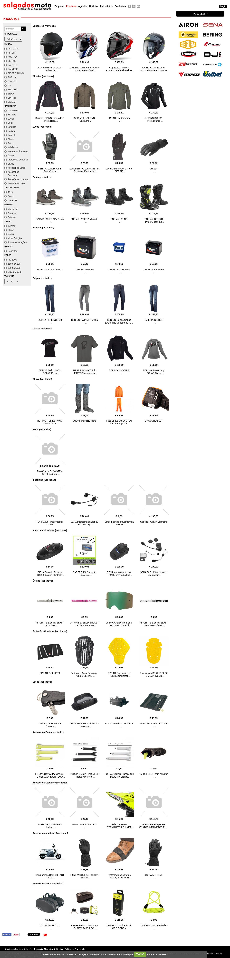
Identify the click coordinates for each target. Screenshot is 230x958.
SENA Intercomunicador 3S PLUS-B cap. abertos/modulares (84, 525)
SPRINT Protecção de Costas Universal (119, 674)
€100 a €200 (12, 263)
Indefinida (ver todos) (44, 480)
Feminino (10, 213)
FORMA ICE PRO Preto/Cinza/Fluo (154, 220)
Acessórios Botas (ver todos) (48, 732)
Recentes (10, 251)
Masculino (11, 209)
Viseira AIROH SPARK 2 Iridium (49, 825)
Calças (9, 131)
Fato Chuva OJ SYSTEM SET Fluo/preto (50, 472)
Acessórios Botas (14, 168)
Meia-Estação (13, 238)
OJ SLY (154, 168)
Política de (156, 954)
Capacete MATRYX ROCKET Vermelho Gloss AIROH (119, 70)
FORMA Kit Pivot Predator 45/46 (50, 523)
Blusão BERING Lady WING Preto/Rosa (49, 119)
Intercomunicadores (16, 151)
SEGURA (10, 89)
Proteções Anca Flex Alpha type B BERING (84, 674)
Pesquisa (200, 13)
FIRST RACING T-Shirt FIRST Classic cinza (84, 371)
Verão (9, 234)
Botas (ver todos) (41, 177)
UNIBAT (10, 102)
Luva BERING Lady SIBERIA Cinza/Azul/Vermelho (84, 170)
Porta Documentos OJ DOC (154, 723)
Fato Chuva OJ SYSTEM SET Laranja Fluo (119, 422)
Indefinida (11, 147)
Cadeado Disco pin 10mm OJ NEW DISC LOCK (84, 927)
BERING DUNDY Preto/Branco (154, 119)
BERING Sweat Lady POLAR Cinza (153, 371)
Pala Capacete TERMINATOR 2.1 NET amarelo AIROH (119, 827)
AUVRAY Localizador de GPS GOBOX (119, 927)
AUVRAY (10, 57)
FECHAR (139, 954)
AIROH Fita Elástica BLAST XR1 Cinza (50, 624)
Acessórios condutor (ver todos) (50, 833)
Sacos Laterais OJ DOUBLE (119, 723)
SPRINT (10, 97)
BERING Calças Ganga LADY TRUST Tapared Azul (119, 321)
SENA (9, 93)
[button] (45, 935)
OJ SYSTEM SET (154, 420)
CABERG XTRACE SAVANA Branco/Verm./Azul (84, 69)
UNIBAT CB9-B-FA (84, 269)
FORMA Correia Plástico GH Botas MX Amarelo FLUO (49, 775)
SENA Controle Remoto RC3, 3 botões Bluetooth (49, 573)
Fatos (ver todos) (41, 429)
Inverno (9, 226)
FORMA (10, 77)
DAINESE (11, 69)
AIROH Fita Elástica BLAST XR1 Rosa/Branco (84, 624)
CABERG (10, 65)
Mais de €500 (12, 272)
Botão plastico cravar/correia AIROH (119, 523)
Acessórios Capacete (11, 174)
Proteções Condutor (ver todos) (49, 631)
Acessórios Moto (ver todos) (47, 883)
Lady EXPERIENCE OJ (50, 320)
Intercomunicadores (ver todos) (49, 530)
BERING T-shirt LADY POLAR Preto (50, 371)
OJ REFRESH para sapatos (154, 774)
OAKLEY (10, 81)
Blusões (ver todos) (43, 76)
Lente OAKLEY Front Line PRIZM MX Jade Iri (119, 624)
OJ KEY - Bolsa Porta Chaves (50, 725)
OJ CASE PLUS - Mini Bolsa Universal (84, 725)
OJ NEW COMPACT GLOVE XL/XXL (84, 876)
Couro (9, 196)
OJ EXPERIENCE (154, 320)
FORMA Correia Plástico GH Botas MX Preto (84, 775)
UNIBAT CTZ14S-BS (119, 269)
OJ (7, 85)
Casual (9, 135)
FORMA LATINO (119, 219)
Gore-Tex (10, 200)
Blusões (10, 114)
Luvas (9, 118)
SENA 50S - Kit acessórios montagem (153, 573)
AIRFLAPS (11, 48)
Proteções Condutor (16, 159)
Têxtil (8, 192)
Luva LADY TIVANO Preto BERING (119, 170)
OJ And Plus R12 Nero (84, 420)
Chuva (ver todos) (42, 379)
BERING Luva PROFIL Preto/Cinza (49, 170)
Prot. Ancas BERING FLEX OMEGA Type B (154, 674)
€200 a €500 (12, 268)
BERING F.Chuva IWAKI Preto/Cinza (49, 422)
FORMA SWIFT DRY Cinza (50, 219)
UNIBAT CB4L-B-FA (154, 269)
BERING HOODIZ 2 (119, 370)
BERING (10, 61)
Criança (10, 217)
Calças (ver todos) (42, 278)
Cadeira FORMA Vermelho (153, 522)
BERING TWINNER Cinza (84, 320)
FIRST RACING (14, 73)
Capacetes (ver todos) (44, 26)
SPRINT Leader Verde (119, 118)
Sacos (9, 163)
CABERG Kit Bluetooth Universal (84, 573)
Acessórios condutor (16, 179)
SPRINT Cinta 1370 (50, 673)
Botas (9, 122)
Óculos (9, 155)
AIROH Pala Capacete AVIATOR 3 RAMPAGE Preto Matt (154, 827)
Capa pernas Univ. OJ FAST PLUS (49, 876)
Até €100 (10, 259)
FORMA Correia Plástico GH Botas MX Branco (119, 775)
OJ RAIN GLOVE (154, 875)
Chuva (9, 139)
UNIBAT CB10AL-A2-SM (49, 269)
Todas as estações (15, 242)
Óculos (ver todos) (42, 580)
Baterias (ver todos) (43, 227)
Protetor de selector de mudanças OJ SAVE (119, 876)
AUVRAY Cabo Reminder (154, 925)
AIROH (9, 52)
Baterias (10, 127)
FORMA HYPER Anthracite (84, 219)
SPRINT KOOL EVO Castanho (84, 119)
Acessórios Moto (14, 183)
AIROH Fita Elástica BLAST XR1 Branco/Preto (154, 624)
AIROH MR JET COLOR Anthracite (49, 69)
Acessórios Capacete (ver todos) (50, 782)
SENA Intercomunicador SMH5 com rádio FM (119, 573)
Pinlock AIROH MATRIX (84, 824)
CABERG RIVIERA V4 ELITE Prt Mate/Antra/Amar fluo (154, 70)
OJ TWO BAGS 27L (50, 925)
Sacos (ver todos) (42, 681)
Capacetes (11, 110)
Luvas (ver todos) (42, 126)
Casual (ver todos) (42, 328)
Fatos (8, 143)
